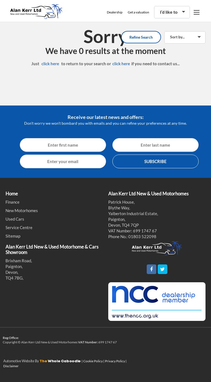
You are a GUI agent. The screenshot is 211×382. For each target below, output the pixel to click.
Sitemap (12, 235)
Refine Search (141, 37)
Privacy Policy (115, 361)
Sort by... (177, 37)
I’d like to (168, 12)
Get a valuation (138, 12)
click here (50, 63)
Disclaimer (11, 366)
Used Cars (14, 218)
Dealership (115, 12)
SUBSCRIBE (155, 161)
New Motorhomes (21, 210)
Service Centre (18, 227)
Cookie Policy (93, 361)
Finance (12, 201)
